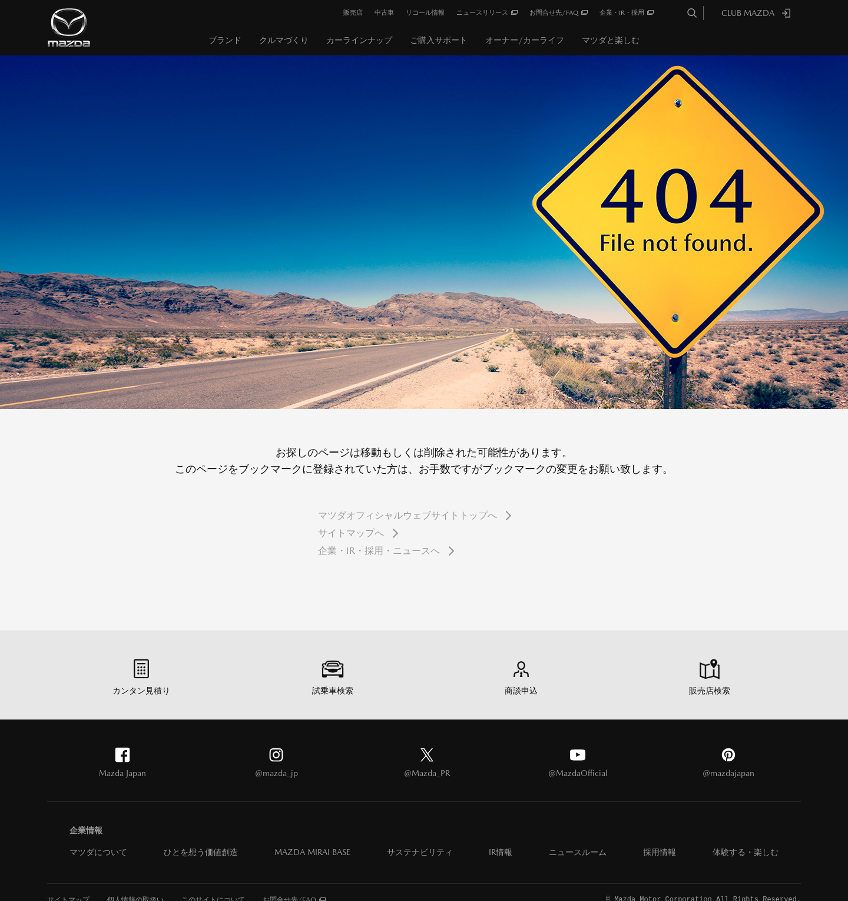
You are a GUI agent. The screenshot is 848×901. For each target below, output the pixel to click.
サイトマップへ (351, 533)
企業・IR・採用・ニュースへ (379, 550)
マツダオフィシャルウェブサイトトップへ (407, 515)
